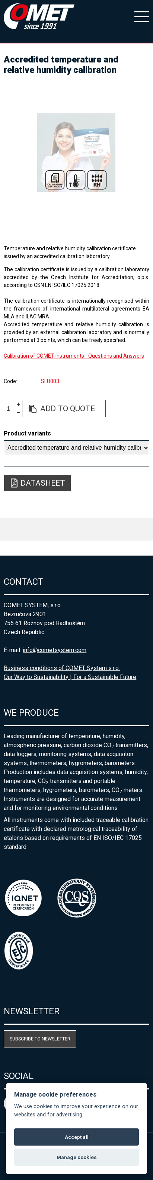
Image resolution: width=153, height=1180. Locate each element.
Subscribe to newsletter (40, 1039)
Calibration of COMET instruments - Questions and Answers (74, 356)
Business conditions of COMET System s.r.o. (62, 668)
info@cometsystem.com (54, 650)
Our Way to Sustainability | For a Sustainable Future (70, 677)
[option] (76, 152)
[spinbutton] (11, 408)
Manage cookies (77, 1157)
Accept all (77, 1137)
